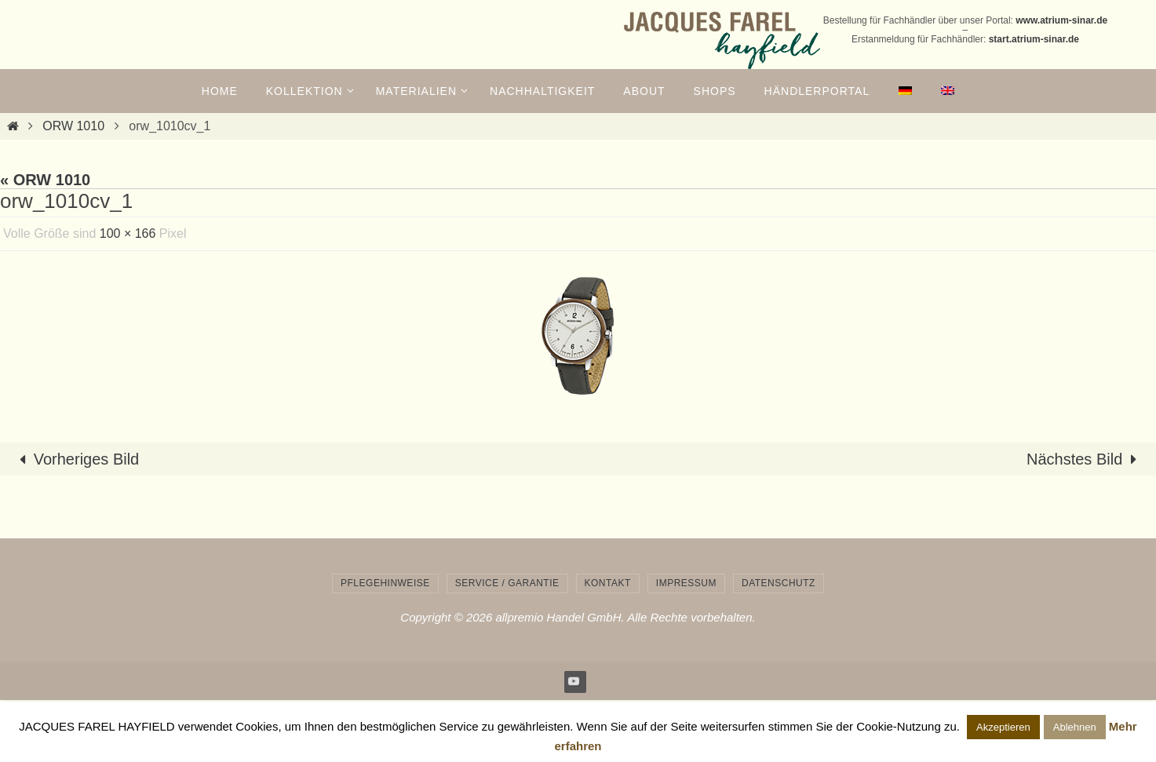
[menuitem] (905, 91)
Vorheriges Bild (76, 459)
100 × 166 (128, 233)
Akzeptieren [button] (1003, 727)
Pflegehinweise (385, 583)
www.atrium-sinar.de (1061, 20)
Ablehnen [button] (1074, 727)
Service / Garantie (507, 583)
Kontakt (608, 583)
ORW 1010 (73, 126)
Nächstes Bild (1085, 459)
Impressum (686, 583)
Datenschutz (778, 583)
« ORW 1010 (45, 179)
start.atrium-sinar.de (1034, 39)
